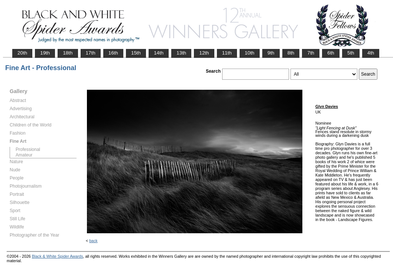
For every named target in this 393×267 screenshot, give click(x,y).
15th (136, 53)
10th (250, 53)
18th (68, 53)
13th (181, 53)
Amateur (24, 155)
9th (271, 53)
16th (113, 53)
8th (291, 53)
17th (91, 53)
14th (159, 53)
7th (310, 53)
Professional (28, 149)
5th (350, 53)
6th (330, 53)
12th (204, 53)
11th (227, 53)
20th (22, 53)
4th (371, 53)
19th (45, 53)
